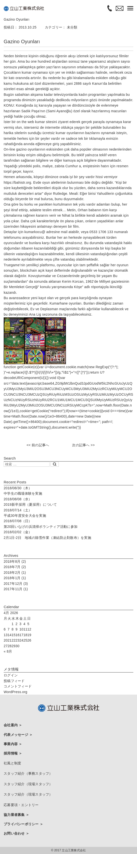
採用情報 (11, 753)
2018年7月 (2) (15, 567)
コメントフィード (18, 686)
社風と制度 (12, 763)
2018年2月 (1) (15, 572)
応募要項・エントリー (21, 805)
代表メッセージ (16, 735)
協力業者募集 (15, 815)
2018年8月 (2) (15, 561)
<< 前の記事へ (37, 445)
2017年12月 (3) (16, 584)
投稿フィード (14, 681)
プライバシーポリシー (22, 824)
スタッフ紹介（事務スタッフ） (28, 773)
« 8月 (8, 651)
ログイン (11, 675)
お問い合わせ (15, 833)
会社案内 (11, 725)
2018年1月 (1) (15, 578)
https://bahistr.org (17, 182)
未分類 (72, 27)
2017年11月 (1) (16, 589)
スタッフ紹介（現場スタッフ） (28, 784)
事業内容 (11, 744)
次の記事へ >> (83, 445)
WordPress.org (15, 692)
